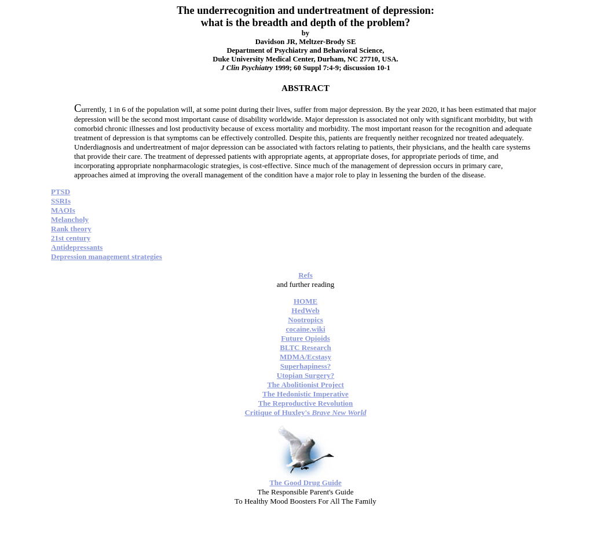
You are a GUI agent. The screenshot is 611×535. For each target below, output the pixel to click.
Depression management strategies (106, 256)
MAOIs (63, 210)
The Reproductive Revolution (305, 403)
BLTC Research (305, 347)
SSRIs (61, 200)
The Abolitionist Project (305, 384)
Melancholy (70, 219)
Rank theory (71, 228)
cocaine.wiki (305, 329)
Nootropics (305, 319)
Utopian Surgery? (305, 375)
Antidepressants (77, 247)
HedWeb (305, 310)
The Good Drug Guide (305, 482)
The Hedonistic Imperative (305, 394)
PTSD (60, 191)
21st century (70, 238)
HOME (305, 301)
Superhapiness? (305, 366)
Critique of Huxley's (305, 412)
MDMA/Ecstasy (305, 356)
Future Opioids (305, 338)
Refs (305, 275)
